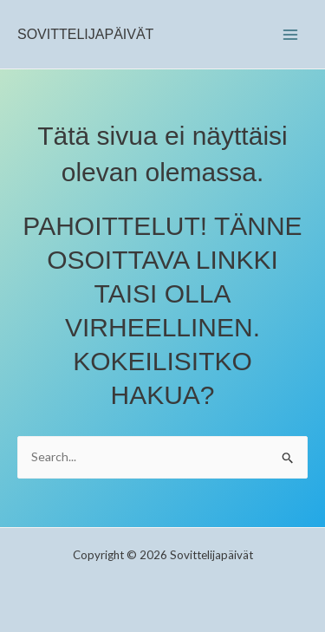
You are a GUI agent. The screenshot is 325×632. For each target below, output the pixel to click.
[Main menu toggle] (290, 34)
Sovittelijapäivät (85, 34)
